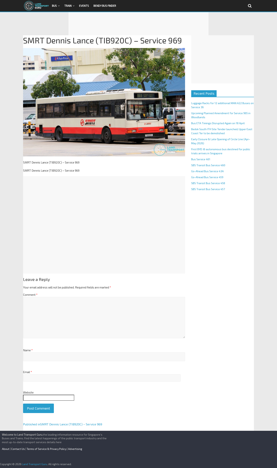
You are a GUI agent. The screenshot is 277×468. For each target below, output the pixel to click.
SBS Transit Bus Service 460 (208, 165)
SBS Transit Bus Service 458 (208, 183)
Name (28, 350)
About (5, 448)
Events (84, 5)
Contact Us (18, 448)
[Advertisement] (138, 23)
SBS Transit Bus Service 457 (208, 189)
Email (27, 372)
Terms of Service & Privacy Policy (46, 448)
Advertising (75, 448)
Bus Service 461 (200, 159)
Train (68, 5)
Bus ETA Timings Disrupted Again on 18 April (218, 123)
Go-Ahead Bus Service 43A (207, 171)
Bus (54, 5)
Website (28, 392)
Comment (30, 294)
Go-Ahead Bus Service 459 (207, 177)
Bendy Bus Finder (104, 5)
